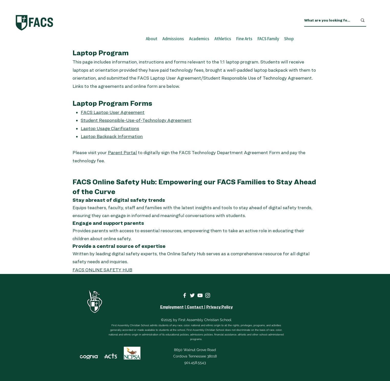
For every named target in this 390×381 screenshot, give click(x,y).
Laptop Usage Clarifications (110, 128)
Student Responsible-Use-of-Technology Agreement (136, 120)
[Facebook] (184, 295)
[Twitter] (192, 295)
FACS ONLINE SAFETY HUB (102, 269)
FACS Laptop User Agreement (113, 112)
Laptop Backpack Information (112, 136)
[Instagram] (207, 295)
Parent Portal (122, 152)
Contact (195, 307)
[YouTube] (200, 295)
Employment (172, 307)
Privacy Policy (219, 307)
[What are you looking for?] (327, 20)
